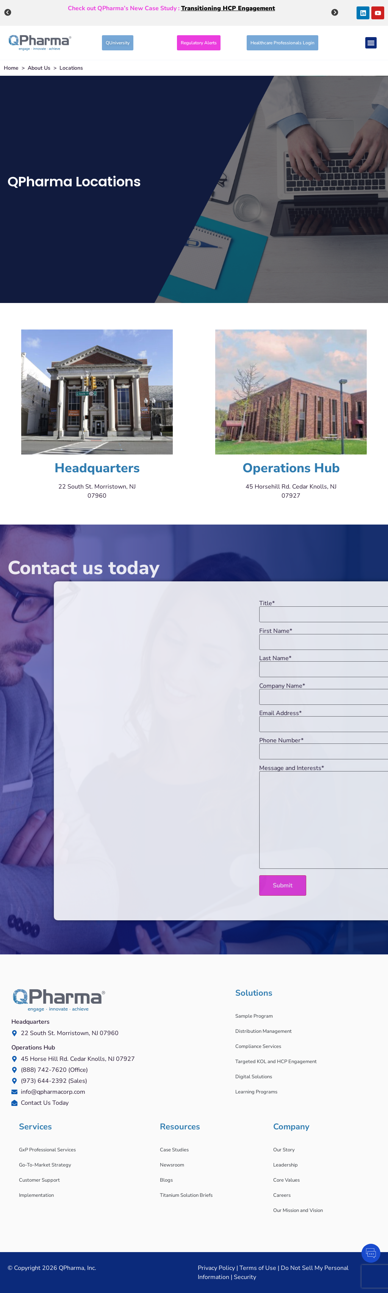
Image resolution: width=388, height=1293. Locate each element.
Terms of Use (257, 1268)
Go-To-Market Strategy (45, 1165)
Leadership (285, 1165)
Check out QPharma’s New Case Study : (171, 7)
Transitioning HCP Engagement (228, 7)
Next (334, 12)
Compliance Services (258, 1046)
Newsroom (172, 1165)
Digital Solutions (253, 1076)
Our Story (284, 1149)
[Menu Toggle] (371, 42)
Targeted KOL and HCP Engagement (276, 1061)
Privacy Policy (216, 1268)
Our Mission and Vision (298, 1210)
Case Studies (174, 1149)
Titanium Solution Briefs (186, 1195)
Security (245, 1277)
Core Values (286, 1180)
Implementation (36, 1195)
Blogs (166, 1180)
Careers (282, 1195)
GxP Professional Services (47, 1149)
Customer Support (39, 1180)
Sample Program (254, 1016)
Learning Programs (256, 1091)
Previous (7, 12)
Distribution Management (263, 1031)
